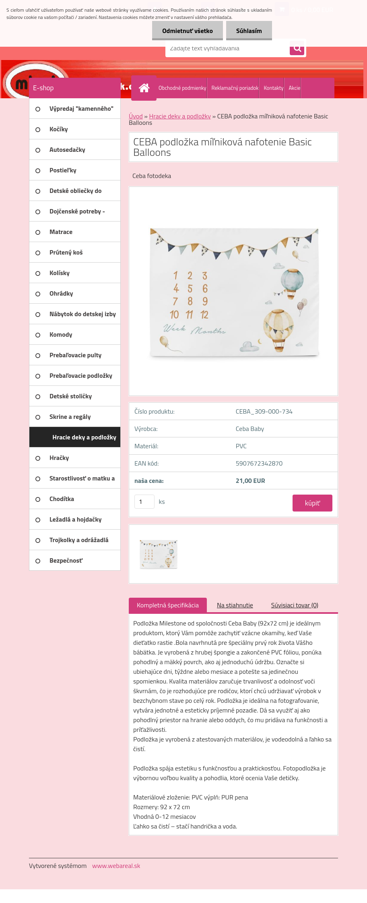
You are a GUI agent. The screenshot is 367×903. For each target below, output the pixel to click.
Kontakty (273, 88)
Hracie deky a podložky (180, 116)
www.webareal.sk (116, 865)
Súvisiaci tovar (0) (294, 605)
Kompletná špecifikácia (168, 605)
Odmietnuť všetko (187, 30)
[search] (297, 48)
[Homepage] (145, 88)
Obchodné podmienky (182, 88)
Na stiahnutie (235, 605)
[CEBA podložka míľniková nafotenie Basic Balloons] (157, 532)
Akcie (295, 88)
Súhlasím (249, 30)
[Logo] (84, 48)
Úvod (136, 116)
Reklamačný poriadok (235, 88)
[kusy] (144, 502)
